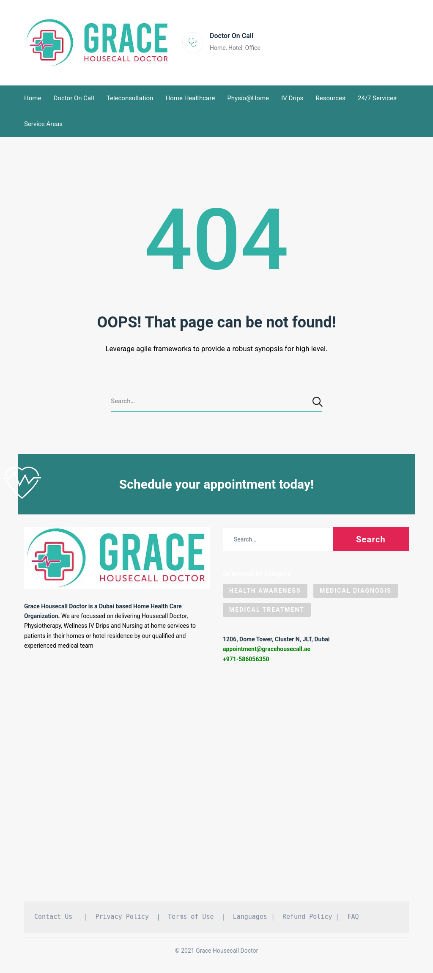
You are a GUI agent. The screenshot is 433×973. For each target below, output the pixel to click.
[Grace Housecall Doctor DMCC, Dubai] (216, 789)
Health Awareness (265, 593)
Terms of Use (191, 920)
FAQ (353, 920)
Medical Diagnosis (356, 593)
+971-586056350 (246, 662)
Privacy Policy (122, 920)
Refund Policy (307, 920)
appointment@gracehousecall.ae (266, 652)
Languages (250, 920)
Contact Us (53, 920)
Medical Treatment (266, 612)
